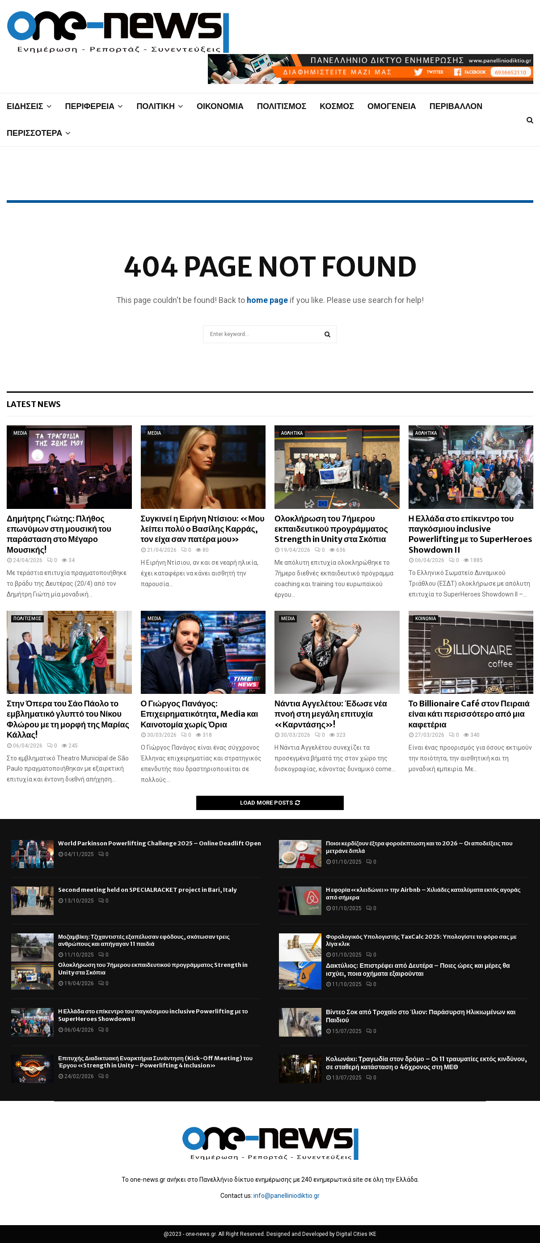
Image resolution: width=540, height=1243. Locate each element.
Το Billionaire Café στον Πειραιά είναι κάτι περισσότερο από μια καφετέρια (469, 714)
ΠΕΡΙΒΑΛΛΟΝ (456, 106)
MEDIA (20, 433)
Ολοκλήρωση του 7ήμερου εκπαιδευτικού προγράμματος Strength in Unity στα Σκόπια (331, 529)
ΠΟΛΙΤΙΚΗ (155, 106)
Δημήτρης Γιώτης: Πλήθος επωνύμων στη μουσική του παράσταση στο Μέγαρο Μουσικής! (59, 534)
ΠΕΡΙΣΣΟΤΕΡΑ (34, 133)
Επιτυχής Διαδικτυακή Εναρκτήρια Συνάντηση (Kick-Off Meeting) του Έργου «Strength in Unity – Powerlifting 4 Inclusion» (155, 1062)
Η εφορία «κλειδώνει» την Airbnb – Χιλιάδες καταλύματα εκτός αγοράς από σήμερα (423, 893)
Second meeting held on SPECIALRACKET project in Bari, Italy (147, 890)
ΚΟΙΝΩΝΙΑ (425, 618)
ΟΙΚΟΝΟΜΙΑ (220, 106)
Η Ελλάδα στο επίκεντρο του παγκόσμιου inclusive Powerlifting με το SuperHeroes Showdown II (470, 534)
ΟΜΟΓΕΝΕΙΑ (391, 106)
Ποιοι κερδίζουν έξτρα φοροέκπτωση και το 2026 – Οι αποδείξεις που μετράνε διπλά (419, 847)
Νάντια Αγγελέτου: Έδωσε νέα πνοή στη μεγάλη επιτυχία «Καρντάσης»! (330, 714)
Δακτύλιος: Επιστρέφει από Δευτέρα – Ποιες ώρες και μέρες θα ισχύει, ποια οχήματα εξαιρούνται (418, 970)
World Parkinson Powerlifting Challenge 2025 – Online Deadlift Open (159, 843)
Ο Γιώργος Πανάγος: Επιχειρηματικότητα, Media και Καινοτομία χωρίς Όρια (199, 714)
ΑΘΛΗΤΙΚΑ (292, 433)
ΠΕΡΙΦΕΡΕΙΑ (90, 106)
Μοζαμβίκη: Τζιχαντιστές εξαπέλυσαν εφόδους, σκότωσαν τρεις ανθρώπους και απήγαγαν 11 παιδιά (144, 940)
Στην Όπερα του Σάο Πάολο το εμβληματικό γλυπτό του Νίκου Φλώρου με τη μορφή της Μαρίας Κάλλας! (68, 719)
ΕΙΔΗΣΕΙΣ (25, 106)
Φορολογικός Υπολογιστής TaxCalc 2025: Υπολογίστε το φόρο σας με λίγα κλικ (421, 940)
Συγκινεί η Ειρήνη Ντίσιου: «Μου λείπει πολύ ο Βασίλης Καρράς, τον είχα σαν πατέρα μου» (203, 529)
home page (267, 300)
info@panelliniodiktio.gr (286, 1195)
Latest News (34, 404)
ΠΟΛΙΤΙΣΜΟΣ (281, 106)
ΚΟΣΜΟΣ (337, 106)
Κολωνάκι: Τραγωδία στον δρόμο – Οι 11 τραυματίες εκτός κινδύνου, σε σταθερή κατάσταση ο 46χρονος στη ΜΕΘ (426, 1063)
